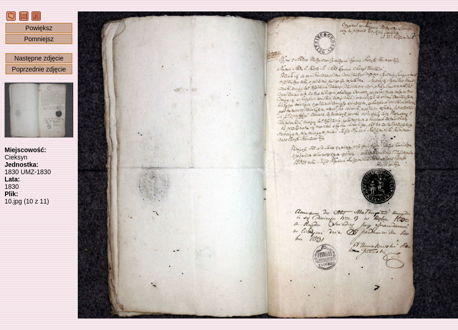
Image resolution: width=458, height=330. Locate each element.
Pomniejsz (39, 39)
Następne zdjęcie (38, 58)
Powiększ (38, 28)
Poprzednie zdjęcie (39, 69)
